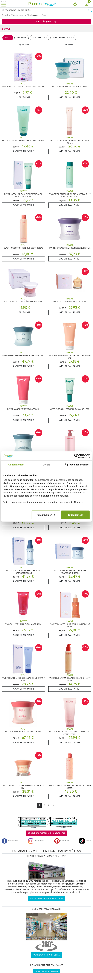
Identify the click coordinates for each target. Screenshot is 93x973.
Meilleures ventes (63, 37)
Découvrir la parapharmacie (46, 898)
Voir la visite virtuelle (46, 954)
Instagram (36, 840)
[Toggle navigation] (3, 3)
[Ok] (90, 10)
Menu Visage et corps (47, 21)
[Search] (44, 10)
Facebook (10, 840)
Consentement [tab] (16, 464)
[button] (75, 3)
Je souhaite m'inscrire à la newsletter (46, 833)
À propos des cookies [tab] (77, 464)
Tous (8, 37)
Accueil (5, 15)
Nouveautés (39, 37)
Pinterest (61, 840)
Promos (21, 37)
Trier (69, 44)
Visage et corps (17, 15)
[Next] (53, 805)
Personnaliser (46, 515)
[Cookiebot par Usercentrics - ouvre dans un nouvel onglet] (76, 456)
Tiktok (85, 840)
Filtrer (24, 44)
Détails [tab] (46, 464)
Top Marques (32, 15)
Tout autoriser (75, 515)
